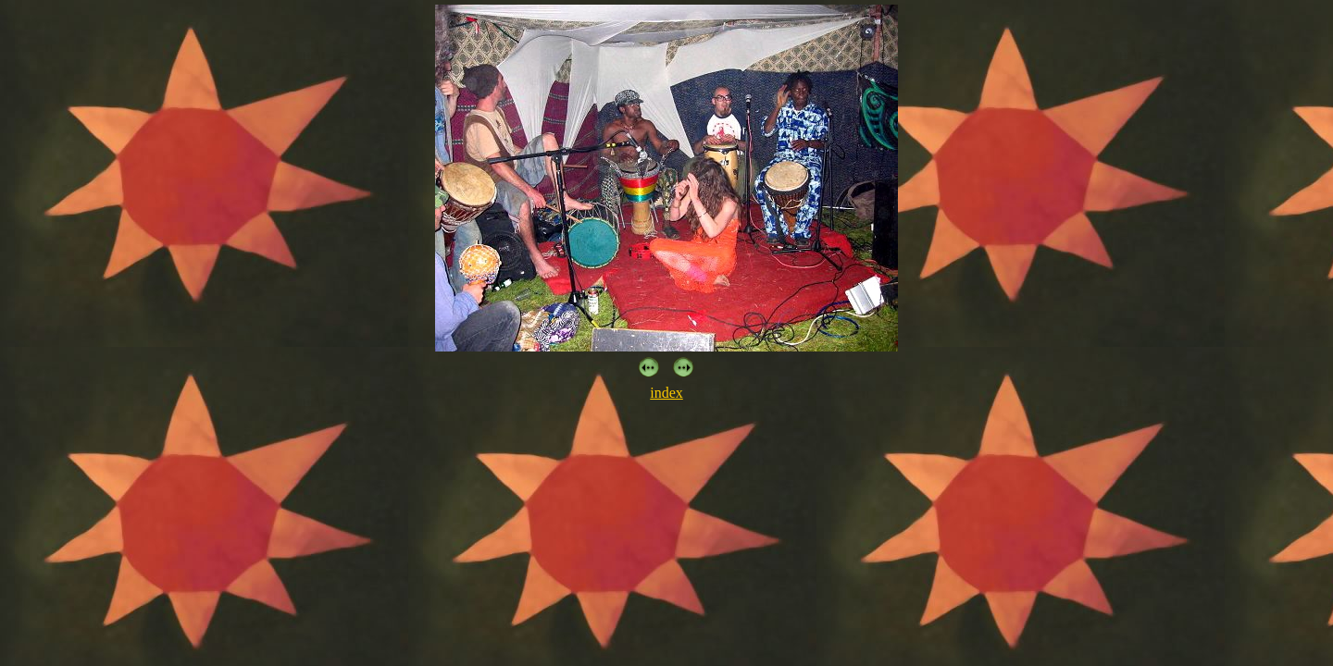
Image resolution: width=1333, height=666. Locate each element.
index (666, 393)
